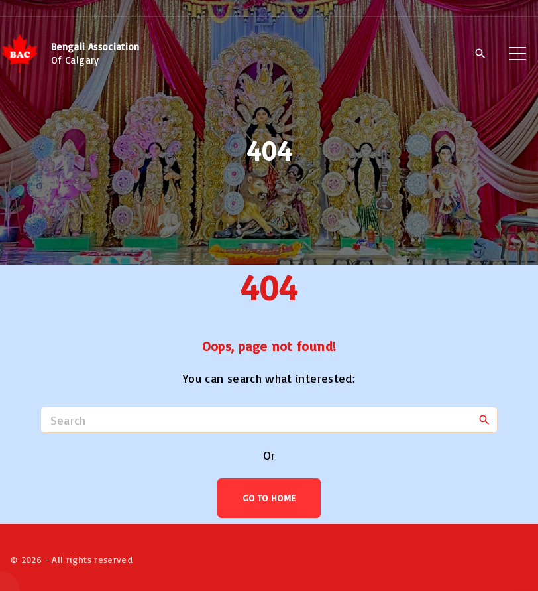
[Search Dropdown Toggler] (480, 54)
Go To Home (269, 497)
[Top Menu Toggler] (517, 53)
